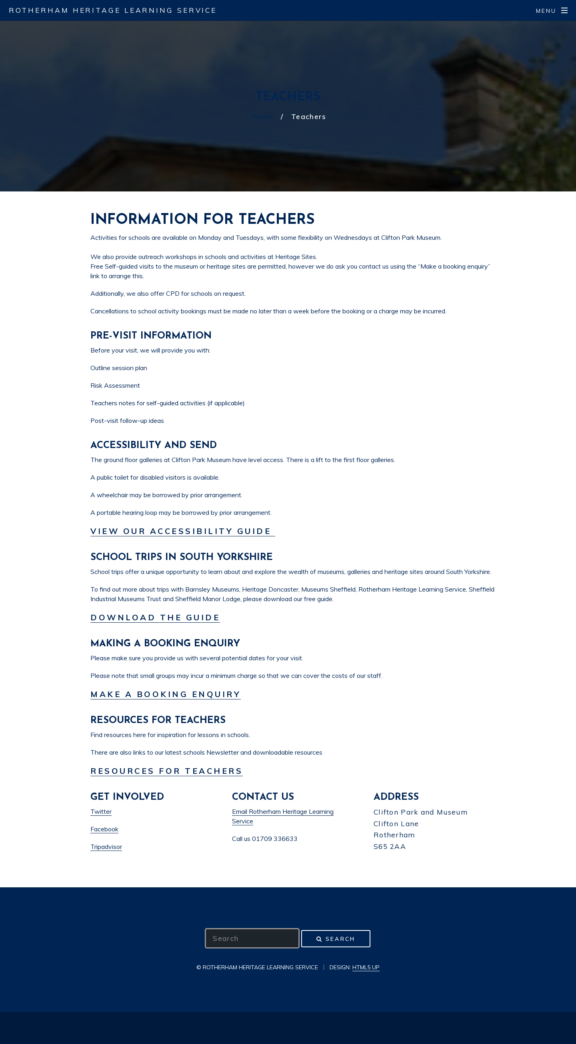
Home (263, 116)
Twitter (101, 811)
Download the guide (155, 617)
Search (340, 938)
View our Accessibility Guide (182, 531)
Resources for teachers (166, 771)
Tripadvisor (106, 847)
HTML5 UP (366, 967)
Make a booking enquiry (165, 694)
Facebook (104, 829)
